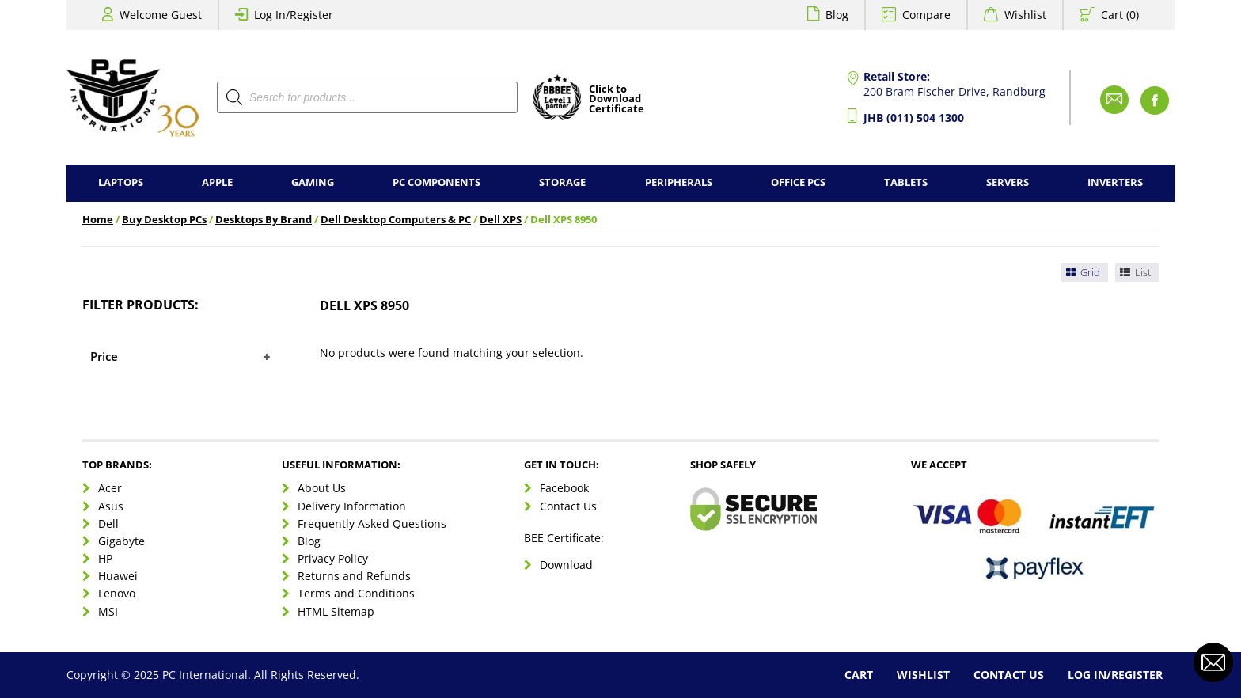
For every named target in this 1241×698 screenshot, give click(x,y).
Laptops (120, 182)
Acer (110, 487)
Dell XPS (501, 219)
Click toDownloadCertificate (616, 100)
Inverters (1115, 182)
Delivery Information (352, 506)
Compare (926, 14)
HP (105, 558)
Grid (1082, 272)
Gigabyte (121, 540)
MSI (108, 611)
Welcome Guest (161, 14)
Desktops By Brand (263, 219)
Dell (108, 523)
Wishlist (1025, 14)
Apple (217, 182)
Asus (110, 506)
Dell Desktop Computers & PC (396, 219)
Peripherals (678, 182)
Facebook (564, 487)
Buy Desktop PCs (164, 219)
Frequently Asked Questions (372, 523)
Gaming (312, 182)
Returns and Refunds (354, 575)
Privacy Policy (333, 558)
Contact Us (568, 506)
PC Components (436, 182)
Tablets (906, 182)
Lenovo (116, 593)
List (1134, 272)
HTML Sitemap (336, 611)
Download (566, 564)
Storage (562, 182)
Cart (858, 674)
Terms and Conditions (356, 593)
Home (97, 219)
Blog (836, 14)
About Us (322, 487)
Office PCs (798, 182)
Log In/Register (293, 14)
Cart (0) (1120, 14)
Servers (1007, 182)
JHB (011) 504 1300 (913, 117)
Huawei (118, 575)
